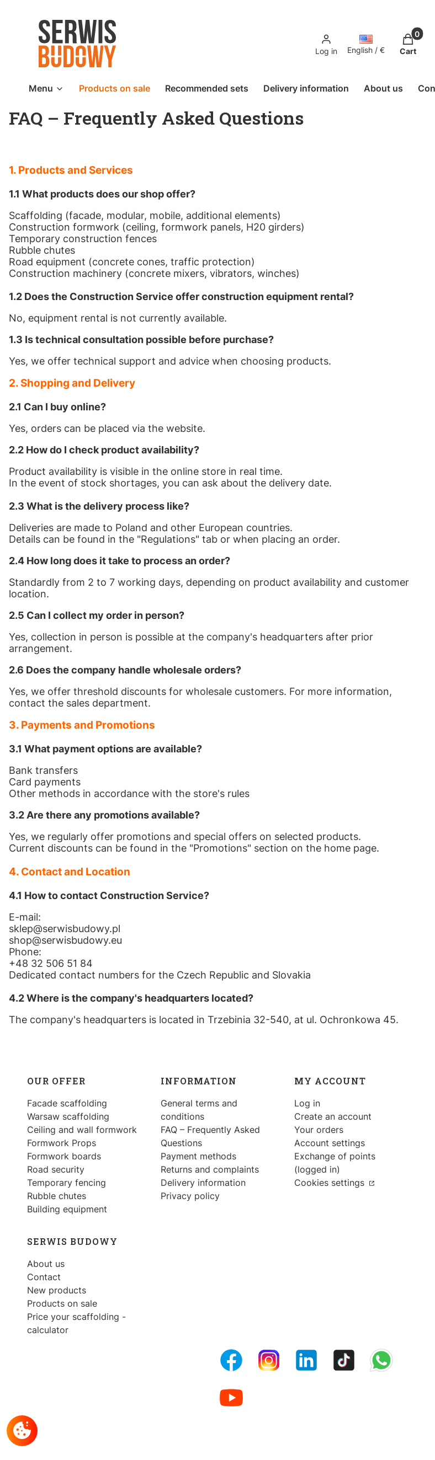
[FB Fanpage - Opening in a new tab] (231, 1360)
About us (46, 1263)
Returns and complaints (210, 1169)
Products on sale (62, 1303)
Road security (55, 1169)
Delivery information (203, 1182)
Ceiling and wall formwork (82, 1129)
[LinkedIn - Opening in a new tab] (306, 1360)
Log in (307, 1103)
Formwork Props (61, 1142)
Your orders (318, 1129)
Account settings (329, 1142)
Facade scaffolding (67, 1103)
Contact (44, 1276)
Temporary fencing (66, 1182)
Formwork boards (64, 1156)
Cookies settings (330, 1182)
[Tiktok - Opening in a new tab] (344, 1360)
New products (56, 1290)
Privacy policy (190, 1195)
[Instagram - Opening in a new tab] (269, 1360)
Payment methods (198, 1156)
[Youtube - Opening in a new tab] (231, 1397)
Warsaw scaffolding (68, 1116)
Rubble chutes (56, 1195)
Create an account (333, 1116)
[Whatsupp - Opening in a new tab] (381, 1360)
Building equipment (67, 1209)
